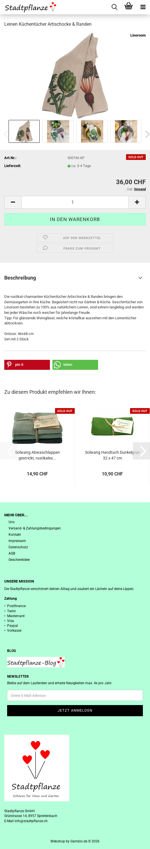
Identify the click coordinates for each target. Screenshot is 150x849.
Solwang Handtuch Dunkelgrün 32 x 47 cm (112, 455)
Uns (12, 522)
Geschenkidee (19, 560)
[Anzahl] (75, 202)
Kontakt (15, 535)
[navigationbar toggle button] (143, 7)
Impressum (17, 541)
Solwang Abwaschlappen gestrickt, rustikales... (37, 455)
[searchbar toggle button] (114, 7)
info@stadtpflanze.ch (31, 821)
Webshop (57, 841)
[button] (12, 202)
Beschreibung (20, 278)
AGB (12, 553)
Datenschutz (18, 547)
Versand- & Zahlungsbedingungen (35, 528)
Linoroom (138, 35)
